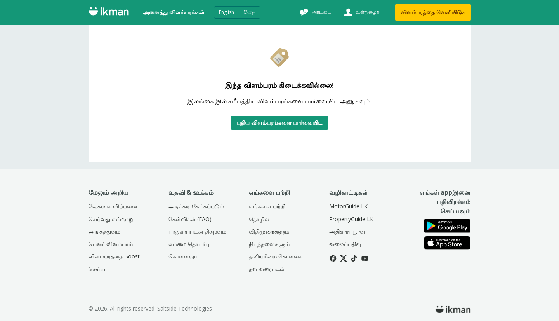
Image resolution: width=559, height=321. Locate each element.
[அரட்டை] (314, 12)
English (226, 12)
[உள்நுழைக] (361, 12)
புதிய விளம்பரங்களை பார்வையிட (279, 122)
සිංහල (249, 12)
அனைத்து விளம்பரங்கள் (174, 12)
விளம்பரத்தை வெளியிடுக (433, 12)
